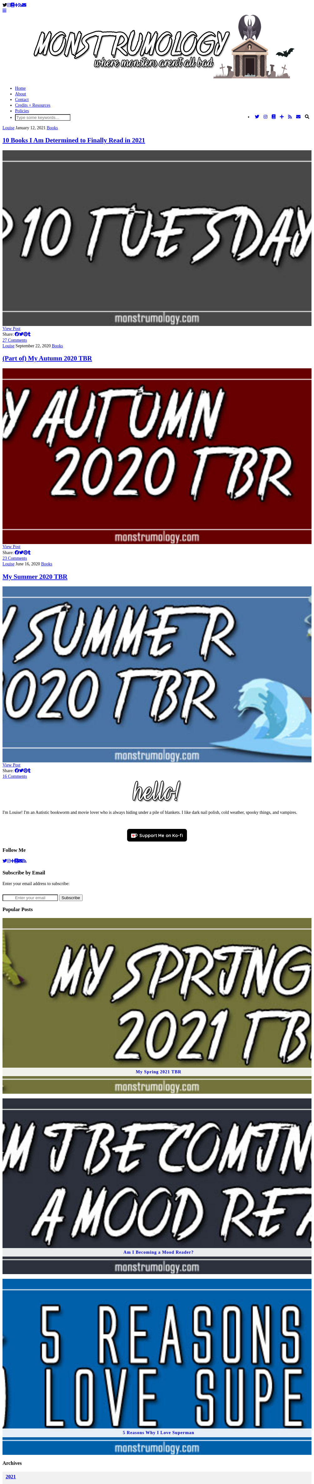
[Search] (307, 117)
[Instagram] (9, 5)
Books (52, 127)
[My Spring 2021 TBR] (157, 1006)
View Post (11, 328)
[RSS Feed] (20, 5)
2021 (11, 1477)
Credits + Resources (32, 105)
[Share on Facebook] (17, 334)
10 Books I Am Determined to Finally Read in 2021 (74, 140)
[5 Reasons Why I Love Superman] (157, 1367)
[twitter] (5, 861)
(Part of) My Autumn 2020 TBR (47, 358)
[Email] (24, 5)
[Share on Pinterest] (25, 334)
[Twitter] (257, 117)
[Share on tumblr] (29, 334)
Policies (22, 111)
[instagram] (9, 861)
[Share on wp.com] (33, 334)
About (20, 94)
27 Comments (15, 340)
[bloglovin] (12, 861)
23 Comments (15, 558)
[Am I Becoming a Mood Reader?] (157, 1186)
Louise (8, 127)
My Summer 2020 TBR (35, 576)
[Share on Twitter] (21, 334)
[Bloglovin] (16, 5)
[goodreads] (16, 861)
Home (20, 88)
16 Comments (15, 776)
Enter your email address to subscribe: (36, 883)
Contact (22, 99)
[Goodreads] (12, 5)
